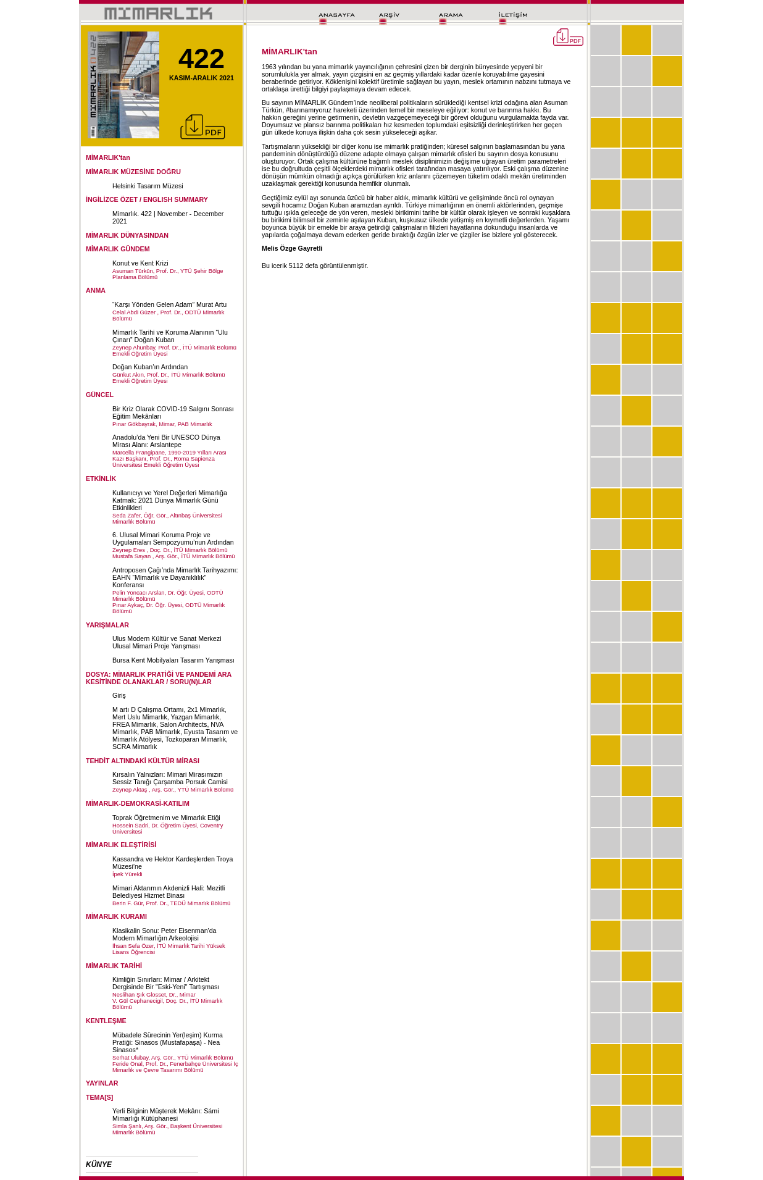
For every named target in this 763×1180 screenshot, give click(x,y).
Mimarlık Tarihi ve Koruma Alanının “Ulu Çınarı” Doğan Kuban (170, 335)
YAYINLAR (102, 1083)
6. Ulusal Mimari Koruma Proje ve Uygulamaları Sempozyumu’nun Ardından (173, 538)
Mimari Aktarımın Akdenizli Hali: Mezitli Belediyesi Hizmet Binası (168, 891)
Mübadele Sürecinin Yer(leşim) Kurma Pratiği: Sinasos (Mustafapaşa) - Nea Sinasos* (167, 1042)
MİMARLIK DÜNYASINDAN (127, 235)
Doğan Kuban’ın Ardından (150, 366)
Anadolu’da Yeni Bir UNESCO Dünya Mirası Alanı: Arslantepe (166, 440)
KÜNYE (99, 1164)
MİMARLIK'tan (108, 157)
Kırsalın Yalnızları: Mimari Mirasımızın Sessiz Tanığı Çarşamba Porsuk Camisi (170, 778)
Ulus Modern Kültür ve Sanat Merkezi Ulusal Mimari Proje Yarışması (167, 642)
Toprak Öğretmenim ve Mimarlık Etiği (166, 817)
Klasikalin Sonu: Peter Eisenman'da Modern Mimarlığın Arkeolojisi (164, 934)
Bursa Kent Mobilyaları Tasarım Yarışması (173, 660)
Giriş (119, 695)
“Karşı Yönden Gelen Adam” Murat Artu (169, 304)
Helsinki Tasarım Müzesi (147, 186)
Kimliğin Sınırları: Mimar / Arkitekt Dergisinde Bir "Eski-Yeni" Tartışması (165, 983)
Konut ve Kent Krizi (140, 263)
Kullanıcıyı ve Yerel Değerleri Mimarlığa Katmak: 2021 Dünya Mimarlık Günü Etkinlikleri (169, 500)
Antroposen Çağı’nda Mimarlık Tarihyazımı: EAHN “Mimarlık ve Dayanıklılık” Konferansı (175, 577)
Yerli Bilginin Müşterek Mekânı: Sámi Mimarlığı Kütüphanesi (165, 1114)
